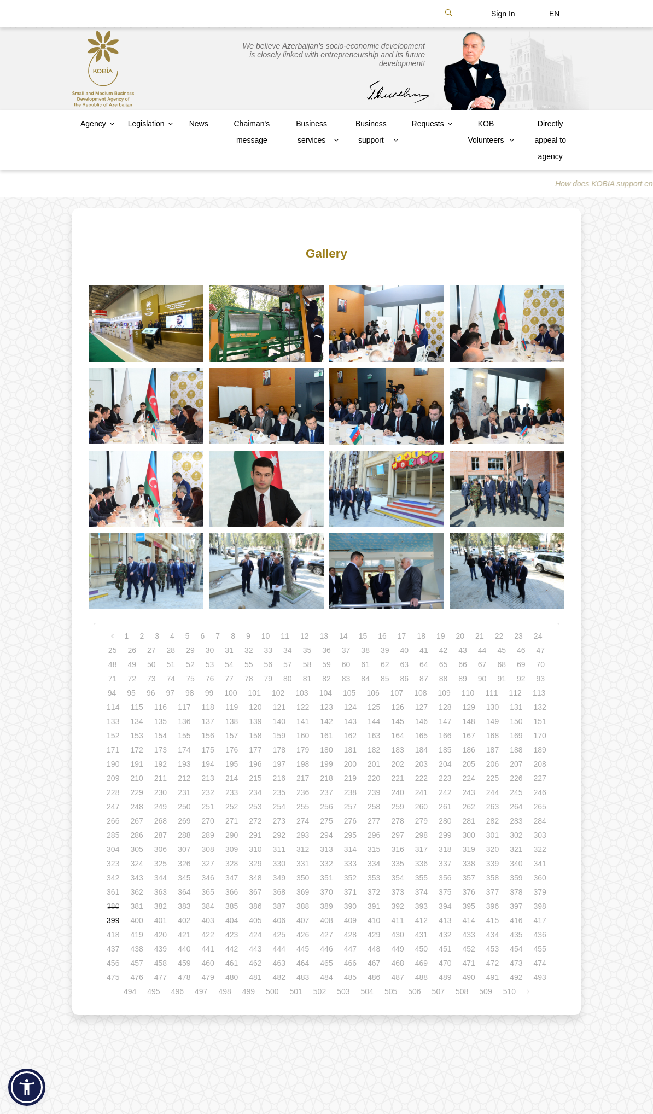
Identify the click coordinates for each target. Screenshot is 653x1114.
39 (385, 650)
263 (492, 806)
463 (279, 963)
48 (112, 664)
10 (265, 636)
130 (492, 707)
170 (540, 735)
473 (516, 963)
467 (374, 963)
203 (421, 764)
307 (184, 849)
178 (279, 749)
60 (346, 664)
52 (190, 664)
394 (445, 906)
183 (397, 749)
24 (538, 636)
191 (136, 764)
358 (492, 877)
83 (346, 678)
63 (404, 664)
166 (445, 735)
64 (423, 664)
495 (153, 991)
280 (445, 820)
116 (160, 707)
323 (113, 863)
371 (350, 892)
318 (445, 849)
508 (462, 991)
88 (443, 678)
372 (374, 892)
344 (160, 877)
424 (255, 934)
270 (208, 820)
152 (113, 735)
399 (113, 920)
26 (131, 650)
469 (421, 963)
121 (279, 707)
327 (208, 863)
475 (113, 977)
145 (397, 721)
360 (540, 877)
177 (255, 749)
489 (445, 977)
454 (516, 948)
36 (326, 650)
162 (350, 735)
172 (136, 749)
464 (302, 963)
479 (208, 977)
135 (160, 721)
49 (131, 664)
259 (397, 806)
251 (208, 806)
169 (516, 735)
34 (287, 650)
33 (268, 650)
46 (521, 650)
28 (171, 650)
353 (374, 877)
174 (184, 749)
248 (136, 806)
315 (374, 849)
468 (397, 963)
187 (492, 749)
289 (208, 835)
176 (231, 749)
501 (295, 991)
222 (421, 778)
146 (421, 721)
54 (229, 664)
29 (190, 650)
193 (184, 764)
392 (397, 906)
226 (516, 778)
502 (319, 991)
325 (160, 863)
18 (421, 636)
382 (160, 906)
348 (255, 877)
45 (501, 650)
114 (113, 707)
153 (136, 735)
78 (248, 678)
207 (516, 764)
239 (374, 792)
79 (268, 678)
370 (326, 892)
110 (468, 693)
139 (255, 721)
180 (326, 749)
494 (130, 991)
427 (326, 934)
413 (445, 920)
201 (374, 764)
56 (268, 664)
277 (374, 820)
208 (540, 764)
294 (326, 835)
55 (248, 664)
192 (160, 764)
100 (230, 693)
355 (421, 877)
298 (421, 835)
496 (177, 991)
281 (468, 820)
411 (397, 920)
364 (184, 892)
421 (184, 934)
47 (541, 650)
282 (492, 820)
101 (254, 693)
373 (397, 892)
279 (421, 820)
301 (492, 835)
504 (367, 991)
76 (210, 678)
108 (420, 693)
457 (136, 963)
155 (184, 735)
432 (445, 934)
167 (468, 735)
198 (302, 764)
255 (302, 806)
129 (468, 707)
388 (302, 906)
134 (136, 721)
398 (540, 906)
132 (540, 707)
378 (516, 892)
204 (445, 764)
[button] (27, 1087)
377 (492, 892)
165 (421, 735)
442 (231, 948)
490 (468, 977)
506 (414, 991)
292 (279, 835)
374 (421, 892)
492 (516, 977)
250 (184, 806)
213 (208, 778)
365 (208, 892)
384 (208, 906)
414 (468, 920)
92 (521, 678)
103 (301, 693)
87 (423, 678)
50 (151, 664)
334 (374, 863)
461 (231, 963)
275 (326, 820)
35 (307, 650)
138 (231, 721)
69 (521, 664)
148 (468, 721)
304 (113, 849)
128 (445, 707)
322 (540, 849)
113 (539, 693)
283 (516, 820)
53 (210, 664)
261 (445, 806)
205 (468, 764)
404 (231, 920)
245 (516, 792)
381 (136, 906)
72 (131, 678)
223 (445, 778)
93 (541, 678)
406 (279, 920)
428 (350, 934)
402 (184, 920)
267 (136, 820)
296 (374, 835)
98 (189, 693)
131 (516, 707)
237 (326, 792)
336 (421, 863)
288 (184, 835)
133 (113, 721)
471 (468, 963)
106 (372, 693)
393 (421, 906)
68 (501, 664)
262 (468, 806)
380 (113, 906)
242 (445, 792)
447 (350, 948)
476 (136, 977)
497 (201, 991)
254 (279, 806)
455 (540, 948)
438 (136, 948)
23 (518, 636)
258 (374, 806)
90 (482, 678)
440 (184, 948)
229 (136, 792)
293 (302, 835)
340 (516, 863)
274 (302, 820)
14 (343, 636)
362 (136, 892)
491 (492, 977)
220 (374, 778)
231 (184, 792)
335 (397, 863)
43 (462, 650)
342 (113, 877)
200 (350, 764)
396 (492, 906)
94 (112, 693)
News (198, 123)
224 (468, 778)
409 (350, 920)
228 (113, 792)
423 (231, 934)
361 (113, 892)
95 (131, 693)
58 (307, 664)
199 (326, 764)
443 (255, 948)
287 (160, 835)
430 (397, 934)
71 (112, 678)
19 (440, 636)
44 (482, 650)
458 (160, 963)
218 (326, 778)
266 (113, 820)
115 (136, 707)
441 (208, 948)
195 (231, 764)
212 (184, 778)
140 (279, 721)
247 (113, 806)
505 (390, 991)
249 (160, 806)
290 (231, 835)
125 (374, 707)
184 (421, 749)
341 (540, 863)
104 (325, 693)
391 (374, 906)
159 (279, 735)
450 (421, 948)
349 (279, 877)
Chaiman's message (252, 131)
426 (302, 934)
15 (363, 636)
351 (326, 877)
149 (492, 721)
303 (540, 835)
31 (229, 650)
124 (350, 707)
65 (443, 664)
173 (160, 749)
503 (343, 991)
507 (438, 991)
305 (136, 849)
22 (499, 636)
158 (255, 735)
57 (287, 664)
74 (171, 678)
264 (516, 806)
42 (443, 650)
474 (540, 963)
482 (279, 977)
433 (468, 934)
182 (374, 749)
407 (302, 920)
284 (540, 820)
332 (326, 863)
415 (492, 920)
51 (171, 664)
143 (350, 721)
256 (326, 806)
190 (113, 764)
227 (540, 778)
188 (516, 749)
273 (279, 820)
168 (492, 735)
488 (421, 977)
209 (113, 778)
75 (190, 678)
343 (136, 877)
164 (397, 735)
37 (346, 650)
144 (374, 721)
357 (468, 877)
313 (326, 849)
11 (285, 636)
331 (302, 863)
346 (208, 877)
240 (397, 792)
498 (224, 991)
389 (326, 906)
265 (540, 806)
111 (491, 693)
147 (445, 721)
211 (160, 778)
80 (287, 678)
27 (151, 650)
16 (382, 636)
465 (326, 963)
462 (255, 963)
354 (397, 877)
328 (231, 863)
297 (397, 835)
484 (326, 977)
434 (492, 934)
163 (374, 735)
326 (184, 863)
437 (113, 948)
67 (482, 664)
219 (350, 778)
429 (374, 934)
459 (184, 963)
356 (445, 877)
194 (208, 764)
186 (468, 749)
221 (397, 778)
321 (516, 849)
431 (421, 934)
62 (385, 664)
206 (492, 764)
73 (151, 678)
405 (255, 920)
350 (302, 877)
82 (326, 678)
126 (397, 707)
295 (350, 835)
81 (307, 678)
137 (208, 721)
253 (255, 806)
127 (421, 707)
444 (279, 948)
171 (113, 749)
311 (279, 849)
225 (492, 778)
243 (468, 792)
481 (255, 977)
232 (208, 792)
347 (231, 877)
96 (151, 693)
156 (208, 735)
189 (540, 749)
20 (460, 636)
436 (540, 934)
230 (160, 792)
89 (462, 678)
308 (208, 849)
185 (445, 749)
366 (231, 892)
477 (160, 977)
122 (302, 707)
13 (323, 636)
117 (184, 707)
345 (184, 877)
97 (170, 693)
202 (397, 764)
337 (445, 863)
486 (374, 977)
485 (350, 977)
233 (231, 792)
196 (255, 764)
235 (279, 792)
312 (302, 849)
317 (421, 849)
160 (302, 735)
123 (326, 707)
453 (492, 948)
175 (208, 749)
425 (279, 934)
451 (445, 948)
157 (231, 735)
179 (302, 749)
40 (404, 650)
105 (349, 693)
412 (421, 920)
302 (516, 835)
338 (468, 863)
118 (208, 707)
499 (248, 991)
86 (404, 678)
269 (184, 820)
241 (421, 792)
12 (304, 636)
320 (492, 849)
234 (255, 792)
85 (385, 678)
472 (492, 963)
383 (184, 906)
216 (279, 778)
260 (421, 806)
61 (365, 664)
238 (350, 792)
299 (445, 835)
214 (231, 778)
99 (209, 693)
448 (374, 948)
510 (509, 991)
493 (540, 977)
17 (402, 636)
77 (229, 678)
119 (231, 707)
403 (208, 920)
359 (516, 877)
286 (136, 835)
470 (445, 963)
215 (255, 778)
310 (255, 849)
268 (160, 820)
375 (445, 892)
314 (350, 849)
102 (278, 693)
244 (492, 792)
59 (326, 664)
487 (397, 977)
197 (279, 764)
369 (302, 892)
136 (184, 721)
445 (302, 948)
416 (516, 920)
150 (516, 721)
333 (350, 863)
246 (540, 792)
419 (136, 934)
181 (350, 749)
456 (113, 963)
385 (231, 906)
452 (468, 948)
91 (501, 678)
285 (113, 835)
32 (248, 650)
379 (540, 892)
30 (210, 650)
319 (468, 849)
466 (350, 963)
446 (326, 948)
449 (397, 948)
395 (468, 906)
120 (255, 707)
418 (113, 934)
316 (397, 849)
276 (350, 820)
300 (468, 835)
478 (184, 977)
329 (255, 863)
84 (365, 678)
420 (160, 934)
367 (255, 892)
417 (540, 920)
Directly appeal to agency (550, 140)
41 (423, 650)
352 (350, 877)
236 (302, 792)
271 (231, 820)
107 (396, 693)
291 (255, 835)
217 (302, 778)
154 (160, 735)
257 (350, 806)
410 (374, 920)
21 (479, 636)
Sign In (503, 13)
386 (255, 906)
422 (208, 934)
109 (444, 693)
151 (540, 721)
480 (231, 977)
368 (279, 892)
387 (279, 906)
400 (136, 920)
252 (231, 806)
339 (492, 863)
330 (279, 863)
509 (485, 991)
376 (468, 892)
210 (136, 778)
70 (541, 664)
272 (255, 820)
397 (516, 906)
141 (302, 721)
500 (272, 991)
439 (160, 948)
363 (160, 892)
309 (231, 849)
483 (302, 977)
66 (462, 664)
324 (136, 863)
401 (160, 920)
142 (326, 721)
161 (326, 735)
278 (397, 820)
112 (515, 693)
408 (326, 920)
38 (365, 650)
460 (208, 963)
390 (350, 906)
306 (160, 849)
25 (112, 650)
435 (516, 934)
